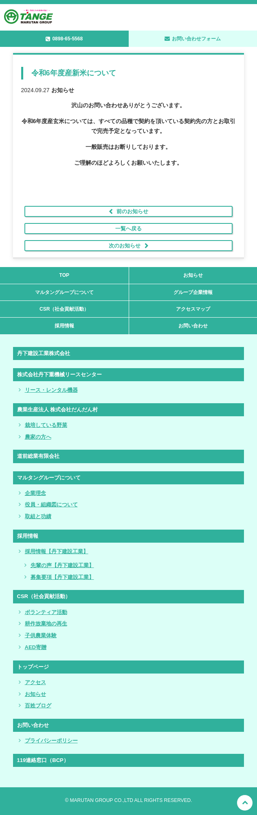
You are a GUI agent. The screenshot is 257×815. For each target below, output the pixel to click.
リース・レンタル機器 (51, 390)
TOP (64, 275)
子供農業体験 (41, 635)
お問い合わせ (193, 326)
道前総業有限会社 (38, 456)
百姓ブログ (38, 705)
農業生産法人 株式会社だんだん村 (57, 409)
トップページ (33, 667)
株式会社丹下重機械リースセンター (59, 374)
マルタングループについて (64, 292)
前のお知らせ (132, 211)
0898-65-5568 (67, 39)
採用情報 (64, 326)
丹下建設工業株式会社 (43, 353)
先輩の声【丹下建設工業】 (62, 565)
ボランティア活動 (46, 612)
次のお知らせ (125, 246)
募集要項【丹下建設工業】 (62, 577)
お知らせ (193, 275)
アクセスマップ (193, 309)
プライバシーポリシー (51, 741)
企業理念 (35, 493)
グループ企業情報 (193, 292)
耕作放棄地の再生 (46, 624)
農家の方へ (38, 437)
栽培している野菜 (46, 425)
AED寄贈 (35, 647)
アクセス (35, 682)
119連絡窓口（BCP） (43, 760)
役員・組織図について (51, 504)
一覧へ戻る (128, 228)
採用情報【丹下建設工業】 (56, 551)
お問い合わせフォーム (196, 39)
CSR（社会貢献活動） (64, 309)
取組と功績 (38, 516)
